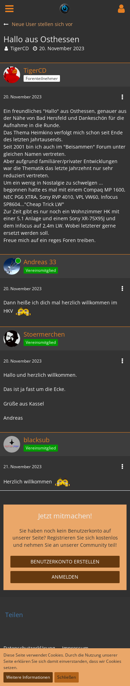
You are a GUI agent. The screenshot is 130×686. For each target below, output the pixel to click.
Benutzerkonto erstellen (65, 561)
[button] (9, 8)
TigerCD (19, 48)
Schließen (66, 677)
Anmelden (65, 576)
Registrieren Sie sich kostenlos (82, 537)
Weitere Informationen (28, 677)
